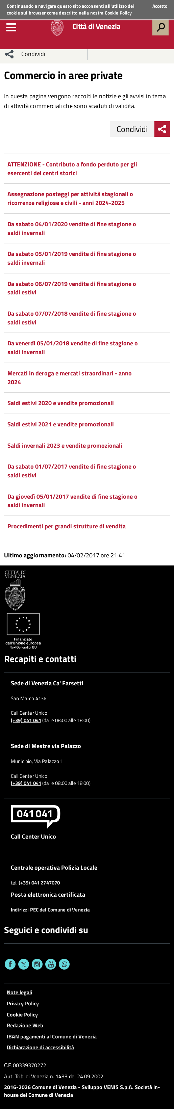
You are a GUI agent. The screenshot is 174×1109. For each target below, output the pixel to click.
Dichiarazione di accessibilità (40, 1047)
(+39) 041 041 (26, 720)
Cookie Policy (118, 12)
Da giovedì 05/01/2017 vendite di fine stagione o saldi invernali (72, 501)
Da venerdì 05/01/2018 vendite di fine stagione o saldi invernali (72, 348)
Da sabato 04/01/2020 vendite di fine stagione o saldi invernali (71, 228)
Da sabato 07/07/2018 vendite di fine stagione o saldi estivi (71, 318)
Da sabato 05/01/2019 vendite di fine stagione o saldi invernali (71, 258)
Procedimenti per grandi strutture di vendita (66, 526)
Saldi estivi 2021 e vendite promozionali (60, 424)
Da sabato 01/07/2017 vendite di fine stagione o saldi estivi (71, 471)
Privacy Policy (23, 1003)
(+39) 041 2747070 (39, 883)
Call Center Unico (33, 836)
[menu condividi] (9, 54)
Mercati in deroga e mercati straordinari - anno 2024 (69, 378)
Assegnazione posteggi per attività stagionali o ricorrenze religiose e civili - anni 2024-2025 (70, 198)
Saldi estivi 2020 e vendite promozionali (60, 402)
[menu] (11, 27)
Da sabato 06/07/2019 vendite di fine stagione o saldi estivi (71, 288)
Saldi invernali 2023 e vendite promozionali (64, 445)
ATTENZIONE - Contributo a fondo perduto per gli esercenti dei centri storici (72, 169)
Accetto (159, 6)
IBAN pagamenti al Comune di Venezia (52, 1036)
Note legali (19, 992)
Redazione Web (25, 1025)
